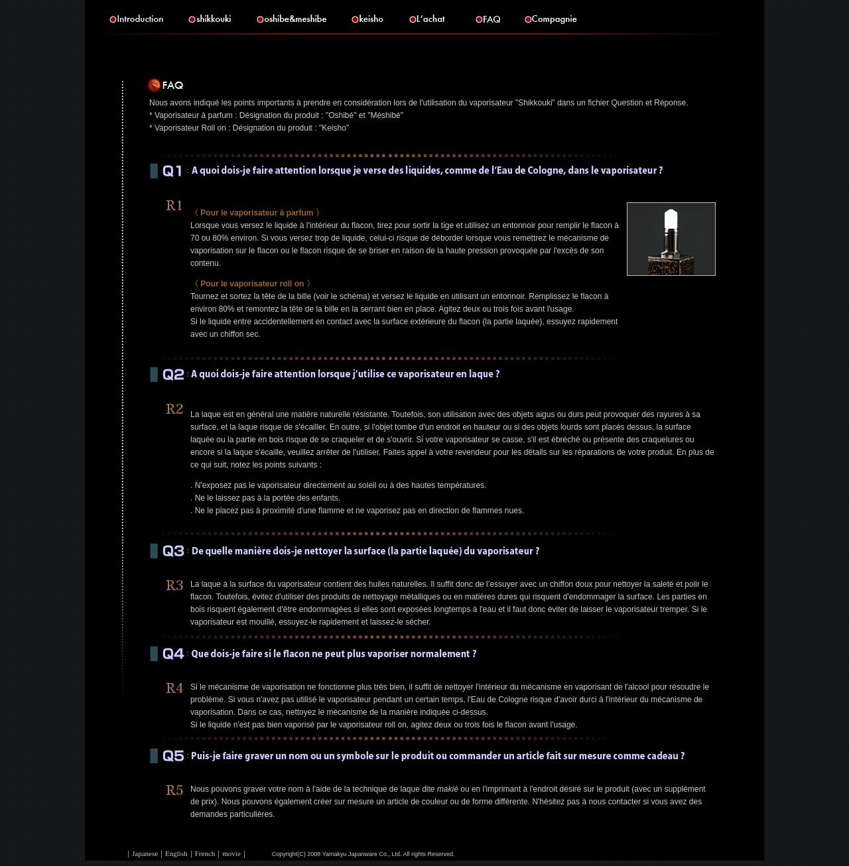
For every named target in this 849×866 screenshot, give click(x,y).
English (176, 853)
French (205, 853)
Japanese (145, 853)
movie (231, 853)
